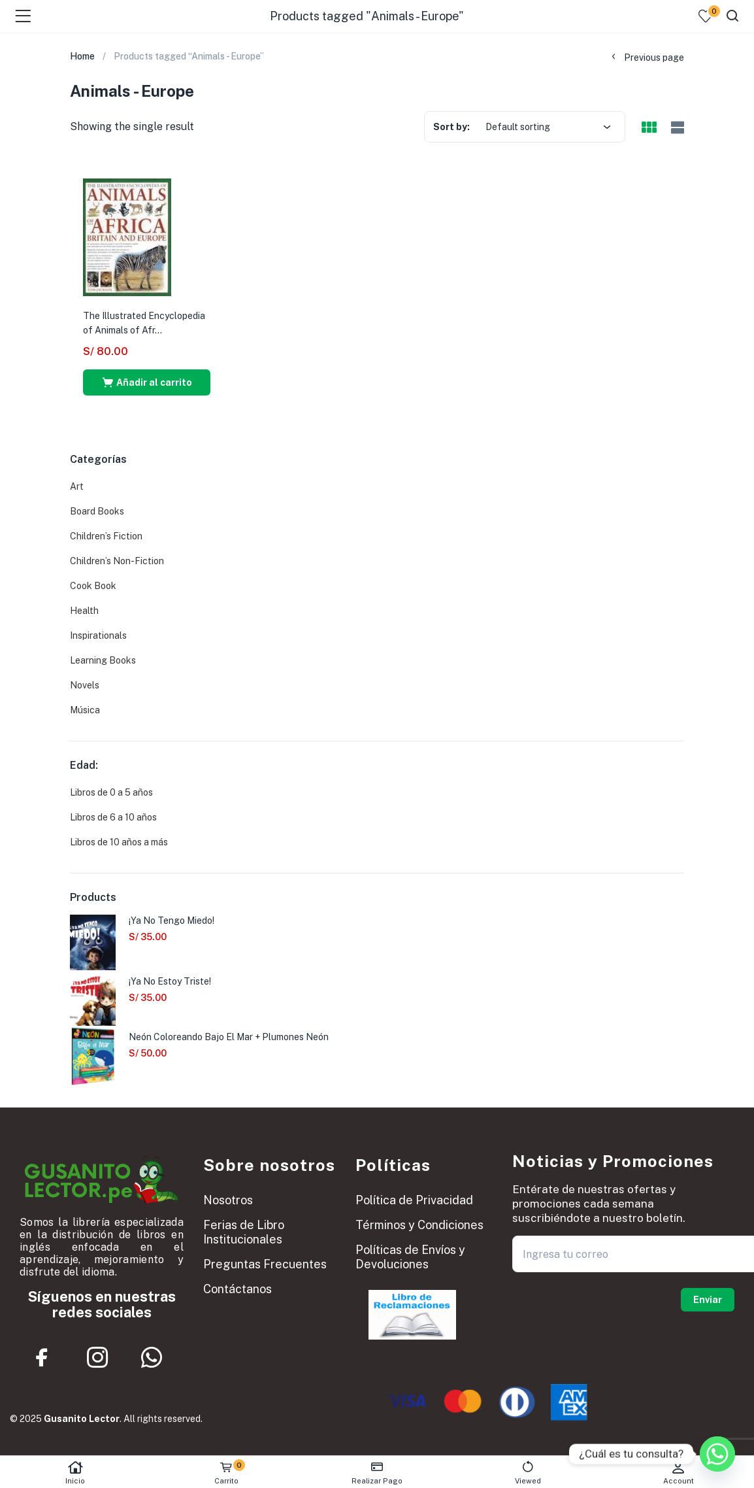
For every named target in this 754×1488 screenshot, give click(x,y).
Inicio (75, 1473)
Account (678, 1473)
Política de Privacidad (414, 1200)
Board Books (97, 511)
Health (84, 610)
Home (82, 56)
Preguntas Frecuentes (265, 1264)
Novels (84, 685)
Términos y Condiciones (419, 1225)
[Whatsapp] (717, 1454)
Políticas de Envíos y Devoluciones (410, 1257)
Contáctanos (237, 1289)
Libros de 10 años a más (119, 842)
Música (85, 710)
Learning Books (103, 660)
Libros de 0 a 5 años (111, 792)
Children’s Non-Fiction (117, 561)
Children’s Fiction (106, 536)
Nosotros (228, 1200)
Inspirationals (98, 635)
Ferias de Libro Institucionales (243, 1232)
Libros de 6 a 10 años (113, 817)
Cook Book (93, 586)
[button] (146, 382)
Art (77, 486)
